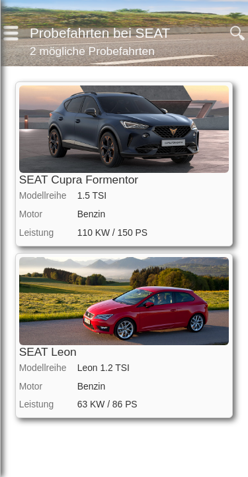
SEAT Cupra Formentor (78, 179)
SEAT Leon (48, 351)
